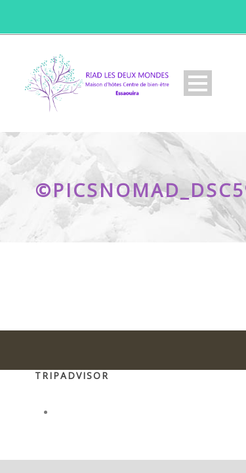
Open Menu (198, 83)
